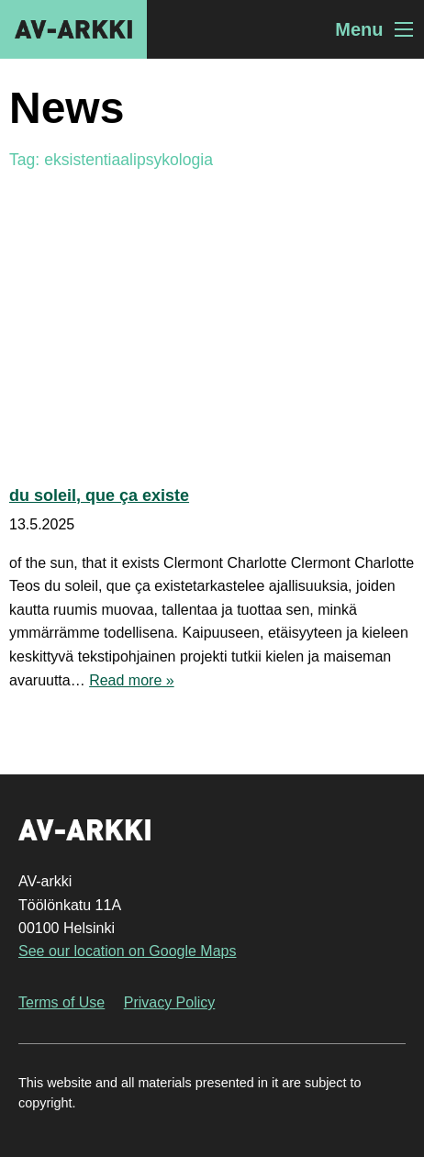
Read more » (131, 680)
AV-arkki (73, 29)
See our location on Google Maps (127, 951)
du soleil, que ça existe (99, 495)
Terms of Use (61, 1002)
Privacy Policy (170, 1002)
